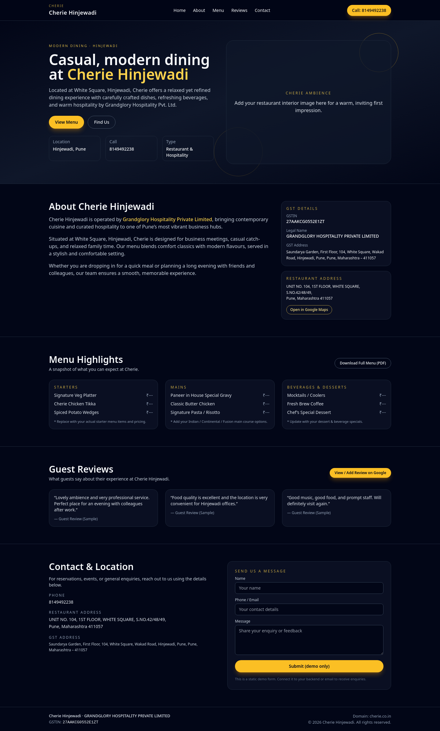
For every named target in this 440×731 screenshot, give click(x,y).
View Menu (66, 122)
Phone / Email (247, 600)
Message (242, 621)
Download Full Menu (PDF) (363, 363)
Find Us (101, 122)
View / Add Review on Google (360, 472)
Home (180, 10)
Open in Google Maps (309, 309)
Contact (262, 10)
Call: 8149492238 (369, 10)
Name (240, 578)
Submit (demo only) (309, 666)
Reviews (239, 10)
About (199, 10)
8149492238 (61, 602)
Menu (218, 10)
